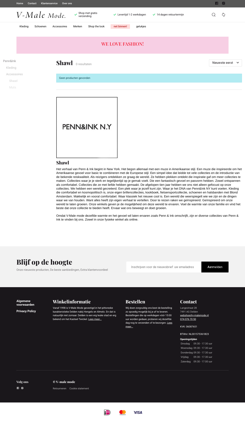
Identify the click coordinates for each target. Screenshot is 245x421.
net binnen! (120, 26)
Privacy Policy (26, 311)
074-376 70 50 (188, 319)
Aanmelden (214, 267)
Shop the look (96, 26)
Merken (77, 26)
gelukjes (141, 26)
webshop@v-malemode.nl (194, 315)
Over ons (67, 3)
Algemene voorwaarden (25, 302)
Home (19, 3)
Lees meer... (95, 319)
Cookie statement (79, 388)
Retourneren (59, 388)
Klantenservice (49, 3)
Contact (32, 3)
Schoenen (41, 26)
